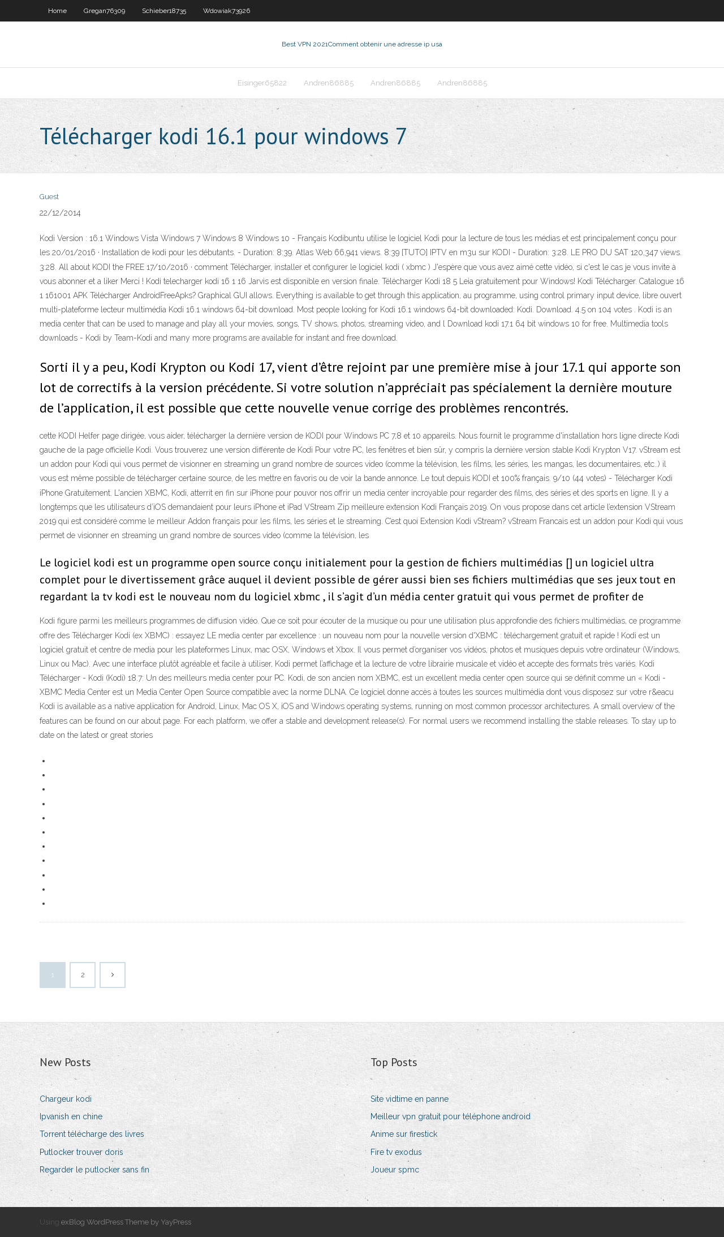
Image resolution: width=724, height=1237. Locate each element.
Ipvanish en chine (71, 1116)
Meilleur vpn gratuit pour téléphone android (450, 1116)
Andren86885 (329, 83)
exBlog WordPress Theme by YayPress (126, 1222)
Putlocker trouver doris (81, 1152)
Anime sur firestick (403, 1134)
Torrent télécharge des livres (92, 1134)
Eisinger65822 (262, 83)
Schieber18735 (164, 11)
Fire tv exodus (396, 1152)
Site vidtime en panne (409, 1098)
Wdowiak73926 (226, 11)
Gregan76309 (104, 11)
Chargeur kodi (66, 1098)
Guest (49, 196)
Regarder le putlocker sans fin (94, 1169)
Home (57, 11)
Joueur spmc (394, 1169)
